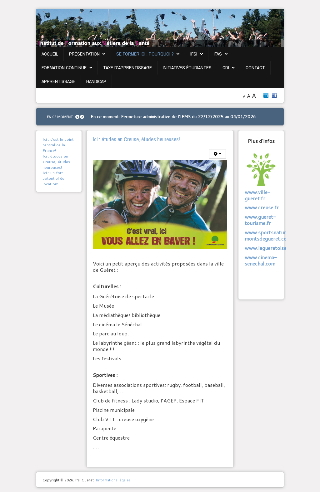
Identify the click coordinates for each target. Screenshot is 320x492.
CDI (225, 67)
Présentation (84, 54)
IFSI (193, 54)
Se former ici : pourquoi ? (145, 54)
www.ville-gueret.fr (257, 195)
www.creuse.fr (262, 207)
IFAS (218, 54)
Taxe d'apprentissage (127, 67)
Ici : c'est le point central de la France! (58, 144)
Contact (255, 67)
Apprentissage (58, 81)
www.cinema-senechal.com (261, 260)
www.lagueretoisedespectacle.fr (282, 247)
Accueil (50, 54)
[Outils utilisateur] (217, 153)
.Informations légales (113, 480)
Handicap (96, 81)
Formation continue (64, 67)
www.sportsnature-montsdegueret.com (268, 235)
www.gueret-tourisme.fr (260, 220)
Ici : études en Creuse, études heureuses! (56, 161)
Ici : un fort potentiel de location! (53, 178)
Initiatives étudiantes (187, 67)
